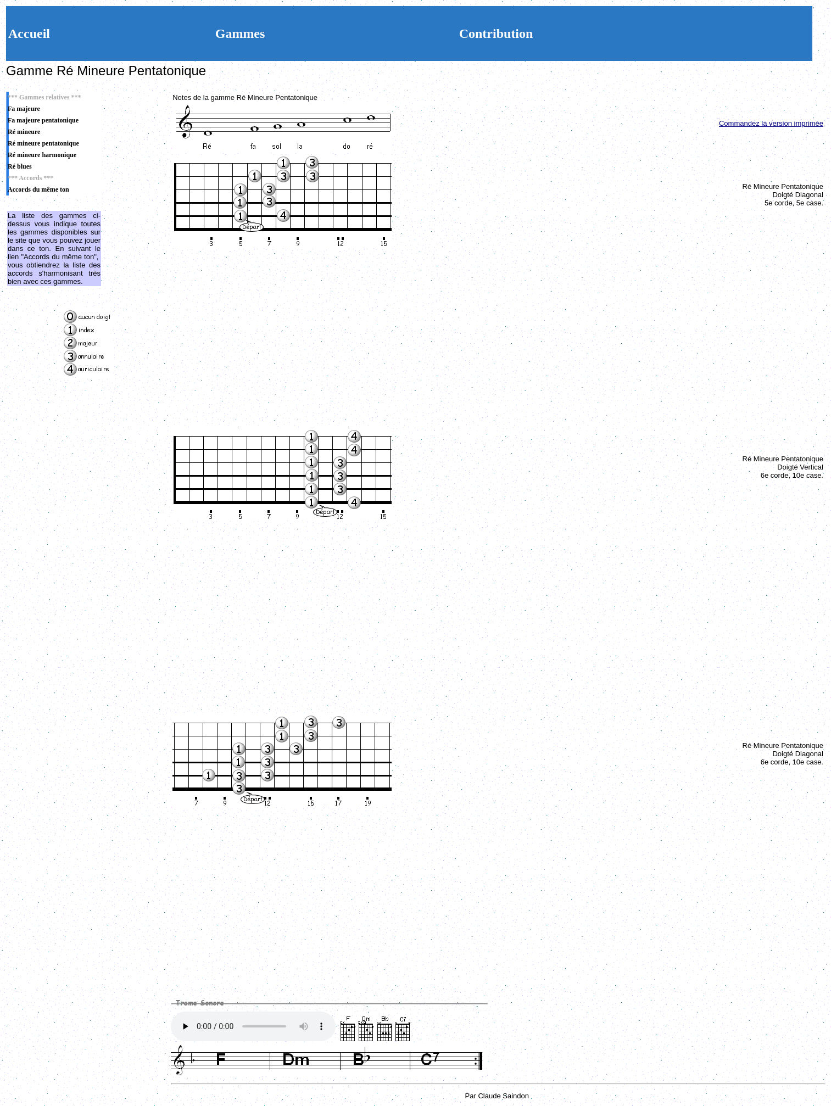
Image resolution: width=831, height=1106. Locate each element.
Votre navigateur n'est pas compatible (253, 1026)
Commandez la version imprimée (771, 123)
